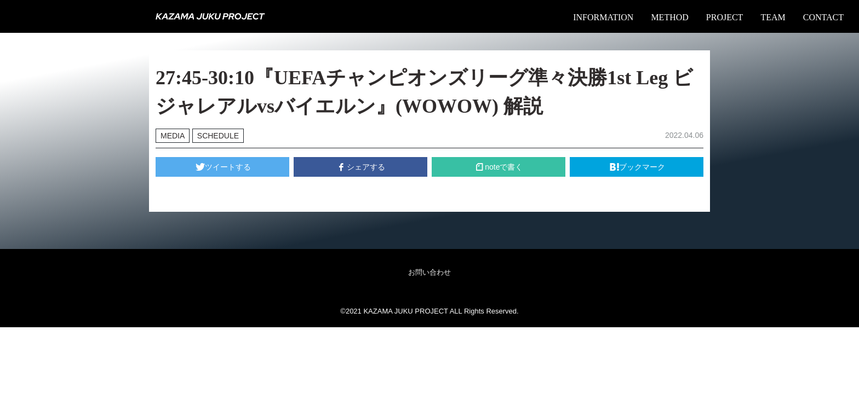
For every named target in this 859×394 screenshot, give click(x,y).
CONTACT (823, 17)
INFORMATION (603, 17)
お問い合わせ (429, 272)
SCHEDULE (218, 135)
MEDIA (173, 135)
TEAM (772, 17)
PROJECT (724, 17)
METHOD (669, 17)
